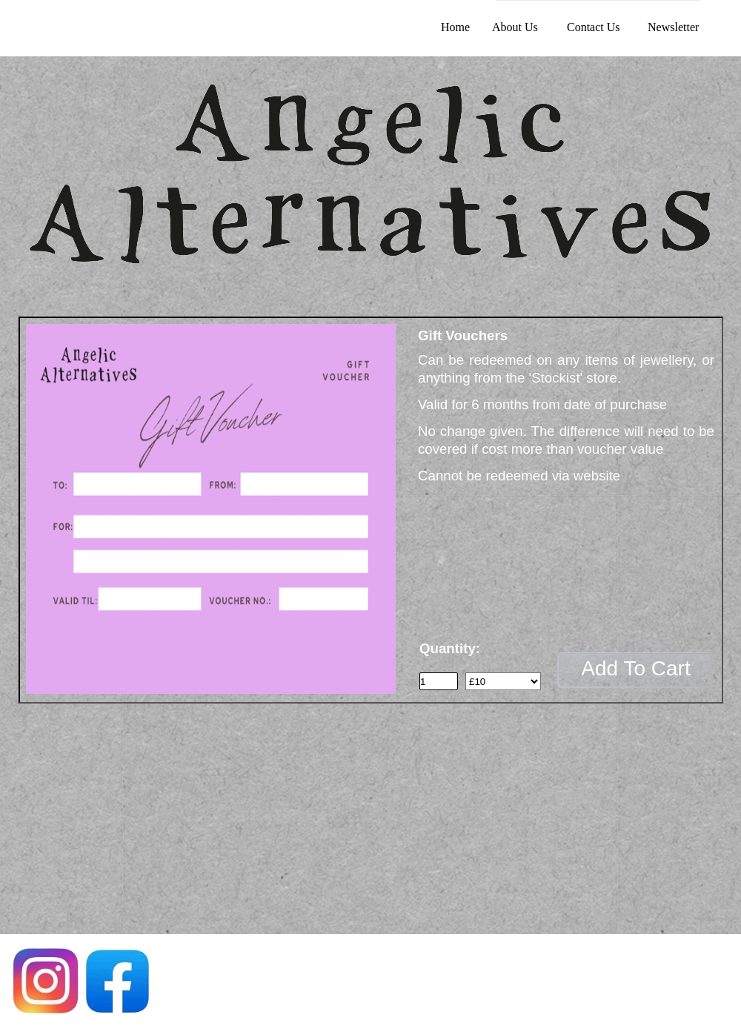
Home (455, 27)
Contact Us (593, 27)
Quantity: (449, 648)
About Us (515, 27)
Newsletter (673, 27)
